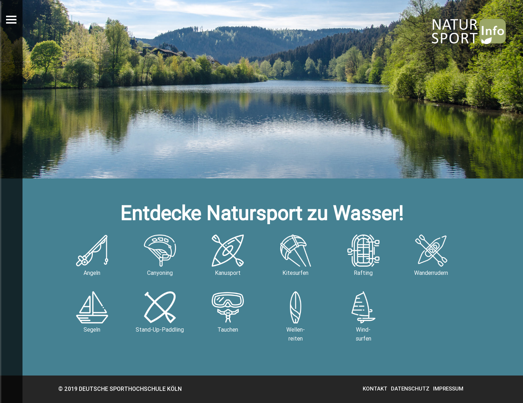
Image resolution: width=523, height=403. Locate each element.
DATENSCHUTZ (410, 388)
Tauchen (228, 312)
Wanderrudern (431, 255)
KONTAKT (375, 388)
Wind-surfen (363, 316)
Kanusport (228, 255)
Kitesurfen (296, 255)
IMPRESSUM (448, 388)
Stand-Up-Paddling (160, 312)
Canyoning (160, 255)
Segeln (92, 312)
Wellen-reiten (296, 316)
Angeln (92, 255)
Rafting (363, 255)
